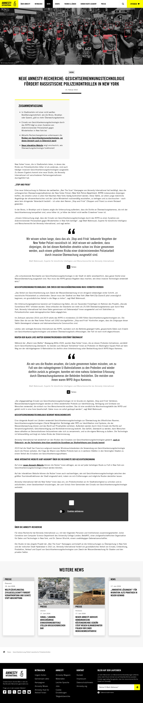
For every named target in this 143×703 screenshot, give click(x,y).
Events (57, 4)
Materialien (60, 679)
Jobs (58, 686)
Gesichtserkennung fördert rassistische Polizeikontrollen (31, 652)
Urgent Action (40, 675)
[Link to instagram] (9, 692)
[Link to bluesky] (29, 692)
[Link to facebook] (4, 692)
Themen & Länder (70, 4)
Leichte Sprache (62, 682)
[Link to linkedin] (24, 692)
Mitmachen (38, 4)
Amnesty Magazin (63, 675)
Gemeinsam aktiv (42, 679)
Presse (103, 4)
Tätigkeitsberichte (63, 696)
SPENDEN (134, 4)
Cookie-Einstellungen (61, 691)
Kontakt (80, 675)
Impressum (81, 679)
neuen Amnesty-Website (33, 465)
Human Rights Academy (88, 4)
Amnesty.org (82, 686)
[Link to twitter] (14, 692)
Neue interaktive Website (32, 145)
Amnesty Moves (41, 686)
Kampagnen (40, 682)
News (48, 4)
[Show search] (123, 4)
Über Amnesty (25, 4)
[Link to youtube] (19, 692)
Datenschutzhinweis (85, 682)
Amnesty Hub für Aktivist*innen (42, 691)
